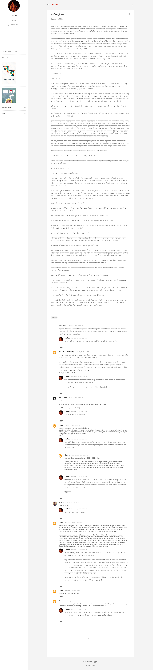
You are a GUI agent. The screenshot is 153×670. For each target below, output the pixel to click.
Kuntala (67, 338)
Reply (61, 347)
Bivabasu (62, 601)
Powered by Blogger (90, 662)
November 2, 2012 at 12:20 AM (79, 455)
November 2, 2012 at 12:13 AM (73, 523)
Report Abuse (90, 666)
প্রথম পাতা (5, 57)
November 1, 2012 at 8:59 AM (79, 509)
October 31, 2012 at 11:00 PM (71, 502)
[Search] (132, 5)
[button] (129, 14)
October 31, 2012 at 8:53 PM (73, 425)
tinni (60, 502)
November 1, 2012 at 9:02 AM (79, 411)
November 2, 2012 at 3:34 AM (79, 549)
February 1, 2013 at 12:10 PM (78, 609)
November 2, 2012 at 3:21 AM (79, 476)
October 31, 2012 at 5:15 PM (75, 397)
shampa (61, 425)
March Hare (63, 397)
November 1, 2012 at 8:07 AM (79, 338)
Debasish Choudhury (66, 352)
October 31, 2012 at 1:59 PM (75, 325)
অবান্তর (55, 4)
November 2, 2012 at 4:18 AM (73, 590)
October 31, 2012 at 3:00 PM (82, 352)
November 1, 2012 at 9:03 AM (79, 376)
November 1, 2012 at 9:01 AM (79, 439)
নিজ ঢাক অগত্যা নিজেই (9, 51)
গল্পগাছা (54, 317)
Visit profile (14, 24)
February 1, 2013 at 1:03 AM (73, 601)
